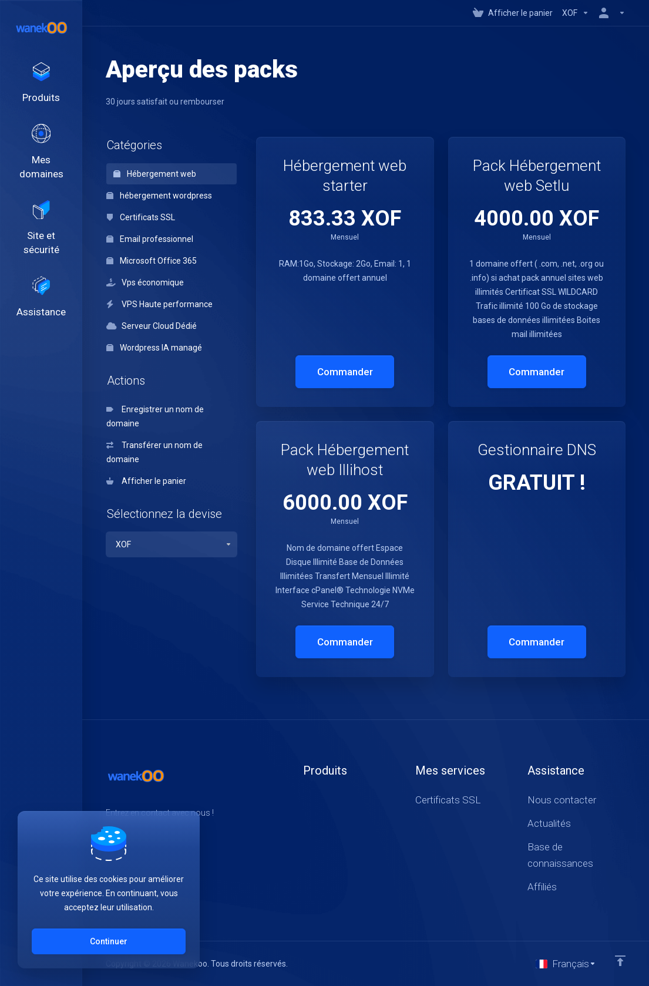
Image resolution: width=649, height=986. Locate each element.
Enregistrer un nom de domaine (155, 416)
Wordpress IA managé (154, 347)
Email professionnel (149, 239)
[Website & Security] (41, 240)
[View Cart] (512, 12)
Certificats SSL (140, 217)
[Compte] (610, 12)
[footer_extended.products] (41, 86)
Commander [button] (345, 372)
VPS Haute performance (159, 304)
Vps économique (145, 282)
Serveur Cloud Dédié (151, 326)
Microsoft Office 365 (151, 260)
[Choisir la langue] (566, 964)
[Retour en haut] (620, 961)
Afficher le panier (146, 481)
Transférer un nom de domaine (154, 452)
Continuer (108, 941)
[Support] (41, 313)
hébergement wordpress (159, 195)
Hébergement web (154, 174)
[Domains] (41, 159)
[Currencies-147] (575, 12)
